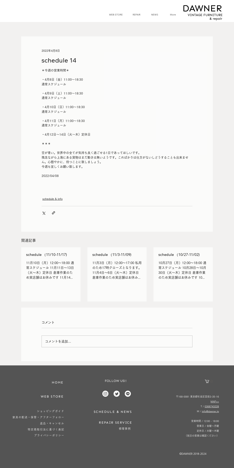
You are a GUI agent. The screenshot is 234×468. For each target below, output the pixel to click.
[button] (209, 381)
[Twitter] (117, 394)
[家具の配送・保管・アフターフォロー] (38, 417)
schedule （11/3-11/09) (111, 254)
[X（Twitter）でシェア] (43, 213)
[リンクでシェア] (53, 213)
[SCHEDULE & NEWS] (113, 412)
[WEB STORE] (52, 396)
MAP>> (215, 401)
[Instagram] (105, 394)
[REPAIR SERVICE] (115, 422)
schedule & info (52, 198)
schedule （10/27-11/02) (179, 254)
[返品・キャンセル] (52, 423)
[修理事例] (125, 428)
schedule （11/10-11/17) (46, 254)
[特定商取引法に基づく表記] (46, 429)
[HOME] (57, 382)
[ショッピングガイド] (50, 411)
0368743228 (212, 406)
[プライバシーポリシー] (49, 435)
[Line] (128, 394)
